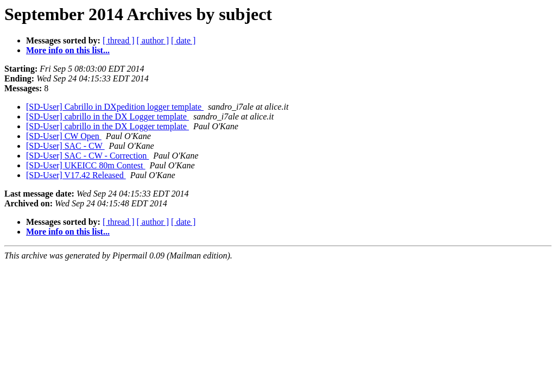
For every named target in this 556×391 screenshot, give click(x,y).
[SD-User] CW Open (64, 136)
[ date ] (183, 40)
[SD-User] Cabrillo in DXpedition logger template (115, 106)
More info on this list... (68, 50)
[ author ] (153, 40)
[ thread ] (119, 40)
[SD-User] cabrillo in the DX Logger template (107, 116)
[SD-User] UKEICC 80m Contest (86, 165)
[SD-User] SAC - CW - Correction (87, 155)
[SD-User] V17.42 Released (76, 175)
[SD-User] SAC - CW (65, 145)
